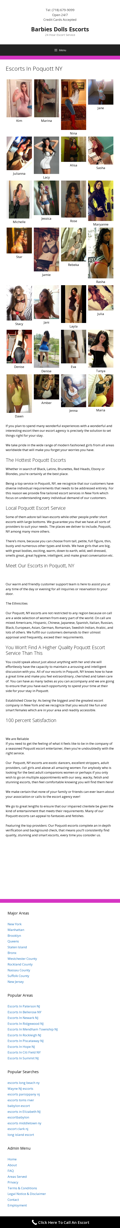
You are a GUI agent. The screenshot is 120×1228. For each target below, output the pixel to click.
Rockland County (20, 964)
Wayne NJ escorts (20, 1088)
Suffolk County (18, 976)
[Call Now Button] (60, 1222)
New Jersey (16, 981)
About (12, 1165)
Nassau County (19, 970)
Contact (13, 1199)
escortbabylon (18, 1117)
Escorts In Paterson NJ (24, 1006)
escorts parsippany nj (24, 1094)
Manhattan (16, 930)
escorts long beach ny (24, 1082)
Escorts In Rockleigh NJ (24, 1035)
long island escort (21, 1134)
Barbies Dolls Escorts (60, 29)
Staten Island (17, 947)
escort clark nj (18, 1129)
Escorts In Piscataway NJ (26, 1041)
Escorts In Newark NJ (23, 1018)
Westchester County (22, 958)
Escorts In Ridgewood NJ (26, 1023)
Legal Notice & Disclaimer (27, 1194)
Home (12, 1159)
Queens (13, 941)
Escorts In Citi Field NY (24, 1052)
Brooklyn (14, 935)
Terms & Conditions (22, 1188)
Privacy (13, 1182)
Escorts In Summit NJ (23, 1058)
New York (15, 924)
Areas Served (17, 1176)
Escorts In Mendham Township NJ (33, 1029)
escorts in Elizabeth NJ (24, 1111)
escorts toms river (21, 1100)
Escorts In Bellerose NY (24, 1012)
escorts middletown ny (24, 1123)
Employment (17, 1205)
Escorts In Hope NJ (21, 1046)
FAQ (11, 1171)
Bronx (12, 953)
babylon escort (19, 1106)
